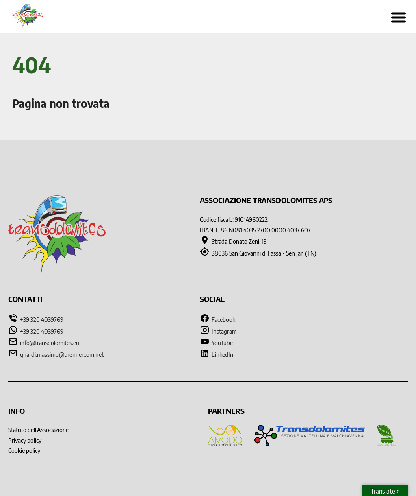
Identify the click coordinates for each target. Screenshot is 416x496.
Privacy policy (24, 440)
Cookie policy (24, 450)
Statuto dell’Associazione (38, 429)
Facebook (217, 319)
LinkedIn (216, 354)
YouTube (216, 342)
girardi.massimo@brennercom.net (62, 354)
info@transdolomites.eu (49, 342)
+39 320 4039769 (41, 319)
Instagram (218, 331)
